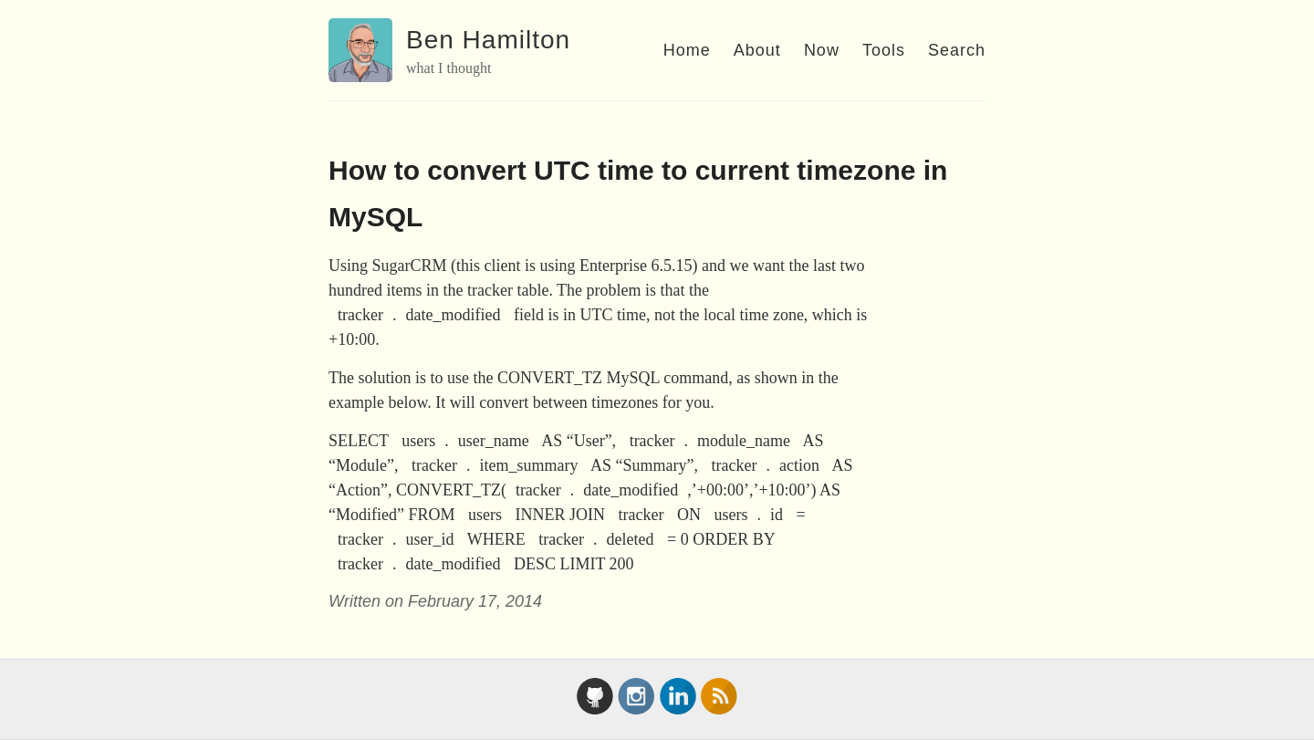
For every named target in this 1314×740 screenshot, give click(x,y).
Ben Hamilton (488, 40)
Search (957, 50)
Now (822, 50)
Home (687, 50)
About (757, 50)
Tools (883, 50)
